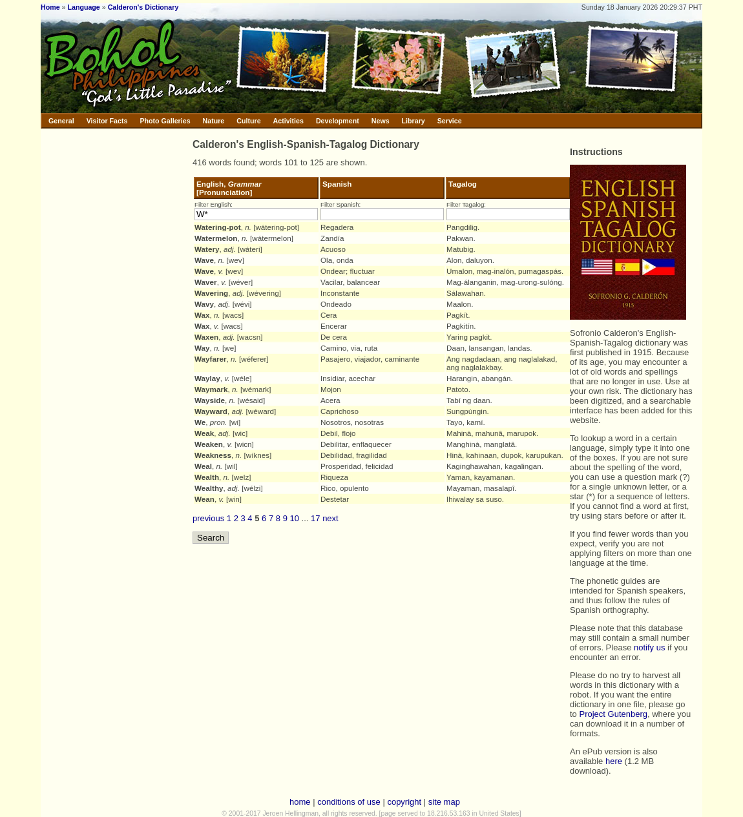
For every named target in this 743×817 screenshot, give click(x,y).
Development (337, 121)
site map (444, 802)
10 (294, 518)
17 (315, 518)
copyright (404, 802)
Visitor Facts (107, 121)
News (381, 121)
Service (449, 121)
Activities (288, 121)
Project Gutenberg (613, 714)
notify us (649, 647)
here (613, 761)
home (300, 802)
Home (50, 7)
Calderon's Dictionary (143, 7)
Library (413, 121)
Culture (248, 121)
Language (83, 7)
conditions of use (349, 802)
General (61, 121)
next (330, 518)
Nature (214, 121)
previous (208, 518)
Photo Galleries (165, 121)
